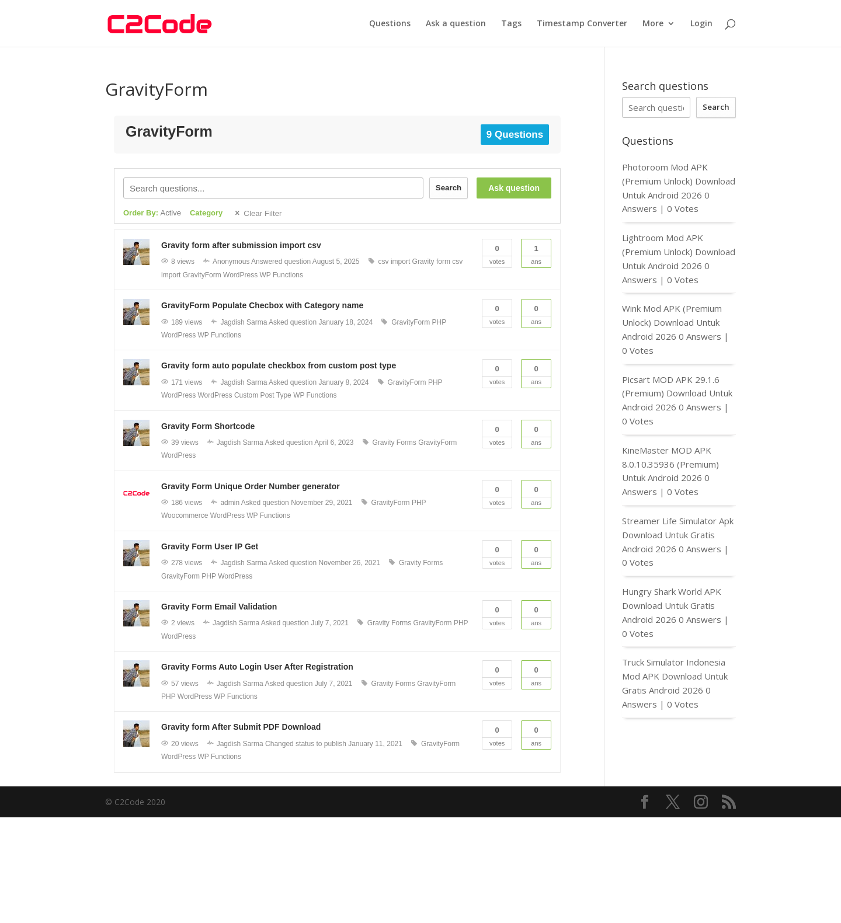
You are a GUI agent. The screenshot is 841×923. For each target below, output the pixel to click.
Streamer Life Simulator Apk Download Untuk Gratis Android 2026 (678, 535)
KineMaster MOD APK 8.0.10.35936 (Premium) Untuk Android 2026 (670, 464)
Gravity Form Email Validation (219, 606)
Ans (536, 252)
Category (206, 212)
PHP (439, 322)
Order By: (152, 212)
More (652, 24)
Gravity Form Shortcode (208, 426)
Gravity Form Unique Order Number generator (250, 486)
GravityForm (202, 275)
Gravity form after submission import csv (241, 245)
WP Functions (281, 275)
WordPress (240, 275)
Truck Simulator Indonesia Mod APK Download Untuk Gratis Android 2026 (675, 676)
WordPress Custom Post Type (244, 395)
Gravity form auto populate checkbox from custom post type (278, 365)
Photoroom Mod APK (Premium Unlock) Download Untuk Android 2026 (678, 181)
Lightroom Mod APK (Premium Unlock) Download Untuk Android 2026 (678, 251)
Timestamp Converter (582, 24)
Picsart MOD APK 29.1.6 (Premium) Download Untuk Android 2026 (677, 393)
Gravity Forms (394, 442)
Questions (390, 24)
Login (701, 24)
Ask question (514, 188)
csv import (394, 261)
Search (448, 187)
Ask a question (456, 24)
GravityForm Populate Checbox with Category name (262, 305)
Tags (511, 24)
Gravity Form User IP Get (209, 546)
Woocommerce (184, 515)
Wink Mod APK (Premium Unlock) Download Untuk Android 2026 (672, 322)
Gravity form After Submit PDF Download (241, 727)
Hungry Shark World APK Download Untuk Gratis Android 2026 (671, 605)
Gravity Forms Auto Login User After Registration (257, 666)
